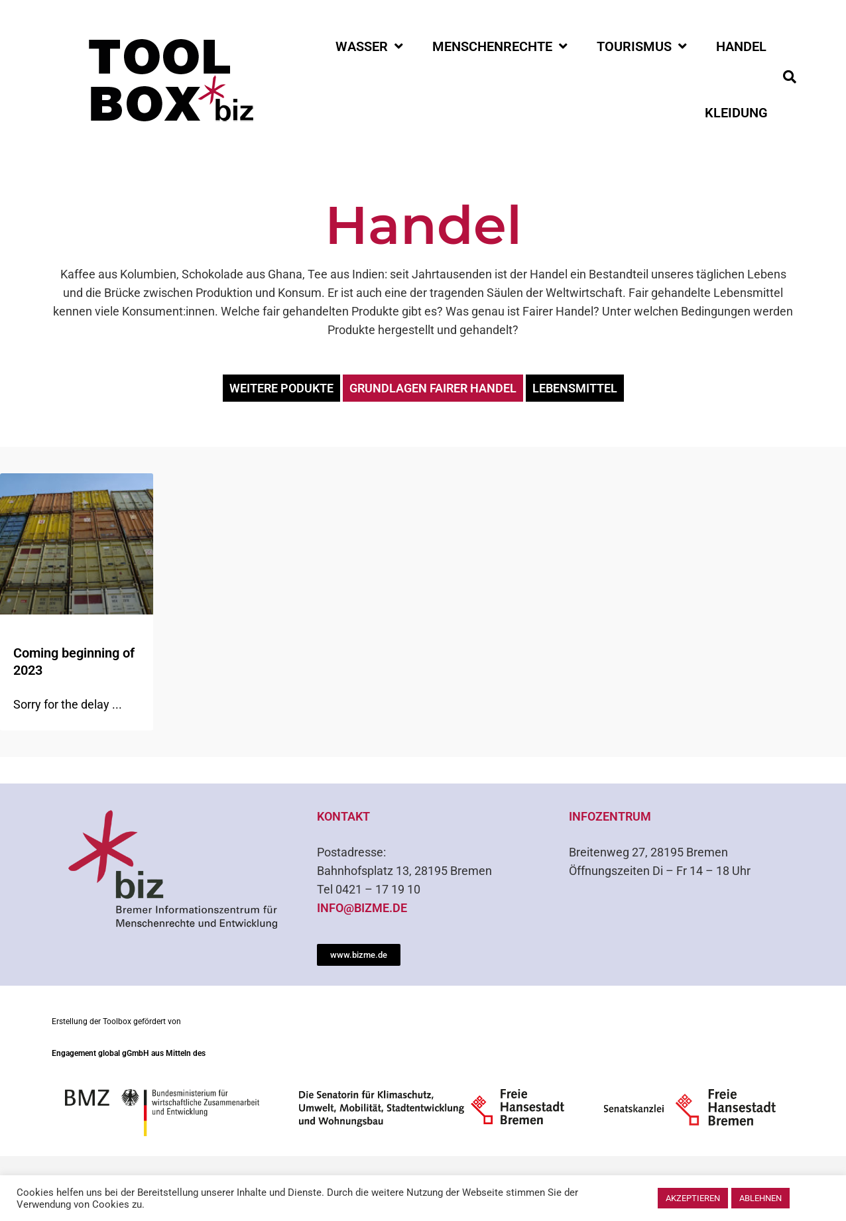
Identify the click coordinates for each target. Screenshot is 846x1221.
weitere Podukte (281, 388)
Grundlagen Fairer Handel (432, 388)
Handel (741, 46)
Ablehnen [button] (760, 1198)
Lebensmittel (574, 388)
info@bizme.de (362, 908)
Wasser (369, 46)
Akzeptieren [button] (693, 1198)
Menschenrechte (500, 46)
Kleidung (736, 113)
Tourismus (642, 46)
